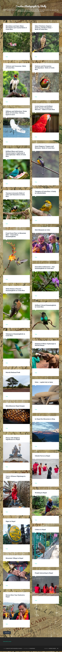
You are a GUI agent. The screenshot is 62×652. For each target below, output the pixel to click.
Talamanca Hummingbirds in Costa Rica (15, 335)
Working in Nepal (40, 493)
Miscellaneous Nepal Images (15, 406)
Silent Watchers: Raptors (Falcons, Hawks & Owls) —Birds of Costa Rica (45, 28)
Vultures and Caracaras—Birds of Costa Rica (16, 67)
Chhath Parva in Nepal (42, 456)
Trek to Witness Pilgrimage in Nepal (15, 477)
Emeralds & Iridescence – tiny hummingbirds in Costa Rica (44, 268)
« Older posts (7, 633)
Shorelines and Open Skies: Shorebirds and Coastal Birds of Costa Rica (16, 28)
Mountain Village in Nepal (14, 559)
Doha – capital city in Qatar (44, 383)
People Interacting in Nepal (44, 574)
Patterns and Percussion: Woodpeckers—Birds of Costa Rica (44, 68)
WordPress (32, 649)
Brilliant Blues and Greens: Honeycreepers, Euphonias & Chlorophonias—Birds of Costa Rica (15, 154)
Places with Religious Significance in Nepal (13, 439)
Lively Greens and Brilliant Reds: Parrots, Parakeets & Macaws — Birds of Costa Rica (45, 108)
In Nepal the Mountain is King (45, 420)
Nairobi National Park (13, 373)
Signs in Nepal (10, 522)
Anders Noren (52, 649)
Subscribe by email (7, 642)
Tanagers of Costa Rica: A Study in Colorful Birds (45, 193)
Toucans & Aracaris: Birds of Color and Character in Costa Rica (15, 195)
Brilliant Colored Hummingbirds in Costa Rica (45, 306)
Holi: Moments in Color (42, 230)
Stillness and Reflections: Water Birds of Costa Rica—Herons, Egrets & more (16, 113)
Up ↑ (58, 649)
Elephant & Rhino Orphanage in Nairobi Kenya (45, 345)
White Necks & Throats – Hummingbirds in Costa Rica (15, 290)
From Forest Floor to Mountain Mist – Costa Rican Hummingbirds (16, 235)
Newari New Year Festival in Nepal (15, 596)
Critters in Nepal (40, 530)
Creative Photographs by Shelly (31, 6)
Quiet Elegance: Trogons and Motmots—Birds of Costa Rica (44, 147)
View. (7, 57)
